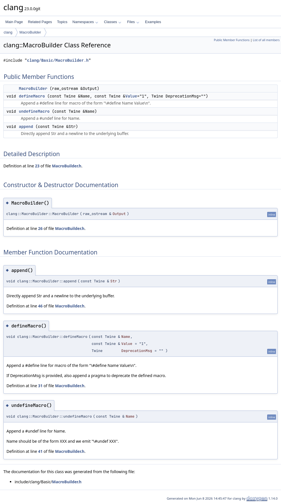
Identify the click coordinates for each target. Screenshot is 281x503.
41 (40, 451)
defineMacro (32, 96)
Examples (153, 22)
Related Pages (40, 22)
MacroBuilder (30, 32)
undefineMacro (34, 111)
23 (37, 166)
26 (40, 228)
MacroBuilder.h (66, 166)
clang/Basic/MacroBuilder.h (57, 60)
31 (40, 385)
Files (133, 22)
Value (131, 96)
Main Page (14, 22)
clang (8, 32)
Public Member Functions (231, 40)
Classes (112, 22)
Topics (62, 22)
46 (40, 306)
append (26, 126)
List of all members (266, 40)
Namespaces (85, 22)
